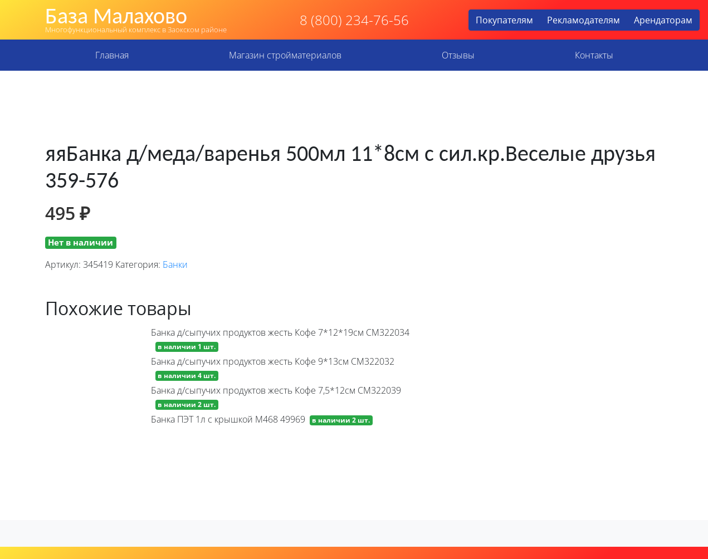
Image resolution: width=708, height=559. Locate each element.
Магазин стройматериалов (285, 55)
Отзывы (458, 55)
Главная (112, 55)
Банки (175, 264)
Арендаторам (663, 20)
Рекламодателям (583, 20)
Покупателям (504, 20)
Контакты (594, 55)
